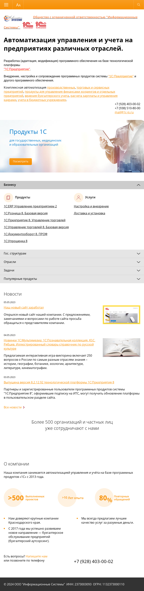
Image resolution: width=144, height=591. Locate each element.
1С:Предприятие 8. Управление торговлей (34, 220)
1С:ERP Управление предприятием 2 (30, 206)
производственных (61, 87)
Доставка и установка (89, 213)
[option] (72, 146)
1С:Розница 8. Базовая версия (26, 213)
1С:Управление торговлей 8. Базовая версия (36, 227)
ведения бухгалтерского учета (47, 96)
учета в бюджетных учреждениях (42, 100)
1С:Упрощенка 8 (15, 241)
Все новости (13, 407)
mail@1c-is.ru (124, 112)
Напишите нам (36, 556)
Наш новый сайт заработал (24, 307)
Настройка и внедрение (91, 206)
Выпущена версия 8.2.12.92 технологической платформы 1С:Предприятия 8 (59, 382)
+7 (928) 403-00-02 (93, 561)
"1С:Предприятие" (121, 76)
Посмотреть (20, 161)
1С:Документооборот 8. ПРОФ (25, 234)
